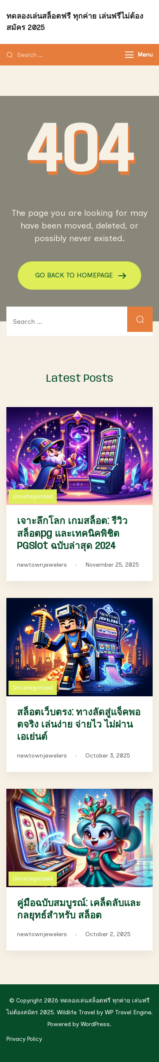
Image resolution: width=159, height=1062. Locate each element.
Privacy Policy (24, 1039)
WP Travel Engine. (129, 1012)
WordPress (95, 1024)
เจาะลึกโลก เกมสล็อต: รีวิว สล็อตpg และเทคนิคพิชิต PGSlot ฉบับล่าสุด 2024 (72, 533)
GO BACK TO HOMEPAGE (75, 275)
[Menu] (129, 55)
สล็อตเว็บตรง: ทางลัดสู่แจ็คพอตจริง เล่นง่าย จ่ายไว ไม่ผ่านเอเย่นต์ (78, 725)
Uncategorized (33, 496)
